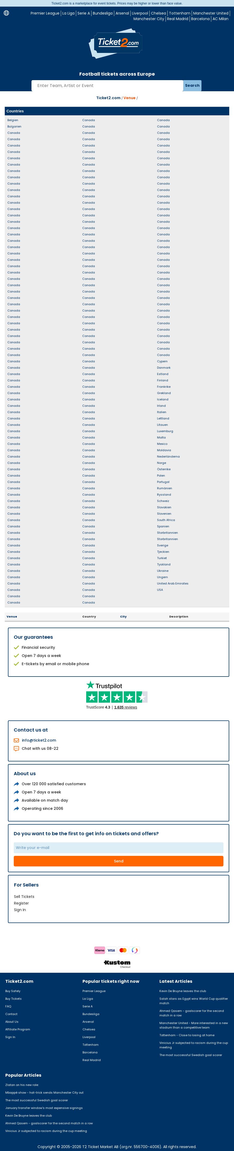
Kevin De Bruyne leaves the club (182, 991)
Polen (161, 475)
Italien (161, 412)
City (123, 616)
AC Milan (220, 18)
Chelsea (158, 13)
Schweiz (163, 501)
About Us (12, 1022)
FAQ (8, 1006)
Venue (129, 98)
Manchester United (210, 13)
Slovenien (164, 513)
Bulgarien (14, 126)
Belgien (12, 120)
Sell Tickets (24, 896)
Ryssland (164, 494)
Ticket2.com (108, 98)
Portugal (163, 482)
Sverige (162, 545)
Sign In (20, 909)
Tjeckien (163, 552)
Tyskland (164, 564)
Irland (161, 406)
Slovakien (164, 507)
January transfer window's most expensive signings (44, 1108)
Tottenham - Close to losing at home (186, 1035)
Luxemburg (165, 431)
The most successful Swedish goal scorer (190, 1055)
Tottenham (179, 13)
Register (21, 903)
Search (192, 85)
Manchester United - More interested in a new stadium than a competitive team (193, 1025)
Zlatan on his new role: (22, 1085)
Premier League (45, 13)
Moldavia (164, 450)
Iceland (162, 399)
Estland (162, 374)
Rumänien (164, 488)
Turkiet (162, 558)
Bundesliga (103, 13)
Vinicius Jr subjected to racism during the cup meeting (193, 1045)
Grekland (164, 393)
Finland (162, 380)
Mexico (162, 444)
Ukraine (162, 571)
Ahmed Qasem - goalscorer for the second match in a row (191, 1013)
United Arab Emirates (173, 583)
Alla (224, 111)
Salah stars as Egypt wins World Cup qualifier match (193, 1001)
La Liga (68, 13)
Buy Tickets (13, 999)
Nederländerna (168, 456)
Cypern (162, 361)
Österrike (164, 469)
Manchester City (149, 18)
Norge (161, 463)
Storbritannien (167, 533)
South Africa (166, 520)
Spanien (163, 526)
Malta (161, 437)
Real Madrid (177, 18)
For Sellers (26, 884)
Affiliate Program (17, 1029)
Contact (11, 1014)
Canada (13, 133)
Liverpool (140, 13)
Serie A (83, 13)
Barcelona (200, 18)
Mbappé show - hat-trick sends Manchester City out (44, 1092)
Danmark (164, 368)
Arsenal (122, 13)
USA (160, 590)
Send (118, 861)
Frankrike (164, 387)
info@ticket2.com (39, 740)
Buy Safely (12, 991)
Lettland (163, 418)
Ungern (162, 577)
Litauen (162, 425)
